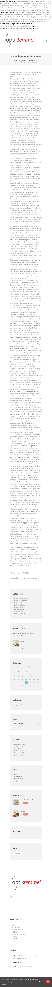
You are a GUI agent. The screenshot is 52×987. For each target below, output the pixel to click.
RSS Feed (17, 831)
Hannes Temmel (17, 930)
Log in (16, 774)
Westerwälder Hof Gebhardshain (19, 8)
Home (15, 60)
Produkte (15, 932)
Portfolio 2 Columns (20, 603)
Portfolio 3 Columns (20, 605)
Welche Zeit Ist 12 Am (11, 3)
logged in (21, 578)
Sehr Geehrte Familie (28, 10)
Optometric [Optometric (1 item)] (17, 853)
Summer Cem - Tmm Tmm (27, 549)
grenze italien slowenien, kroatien (24, 633)
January (18, 746)
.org (15, 781)
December (26, 667)
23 (26, 682)
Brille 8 (22, 641)
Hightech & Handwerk (19, 934)
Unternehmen (16, 927)
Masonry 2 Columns (28, 60)
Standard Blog (18, 611)
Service (14, 936)
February (19, 753)
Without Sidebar (19, 614)
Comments (19, 779)
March (18, 751)
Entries (18, 776)
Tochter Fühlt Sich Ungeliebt (23, 554)
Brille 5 (22, 811)
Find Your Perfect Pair (27, 800)
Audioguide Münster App (28, 1)
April (17, 748)
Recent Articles (19, 609)
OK (48, 982)
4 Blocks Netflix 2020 (42, 10)
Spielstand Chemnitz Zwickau (20, 547)
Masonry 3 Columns (20, 601)
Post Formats (18, 607)
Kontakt (14, 939)
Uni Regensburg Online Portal (28, 3)
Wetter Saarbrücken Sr (37, 8)
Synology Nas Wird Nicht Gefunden (18, 5)
